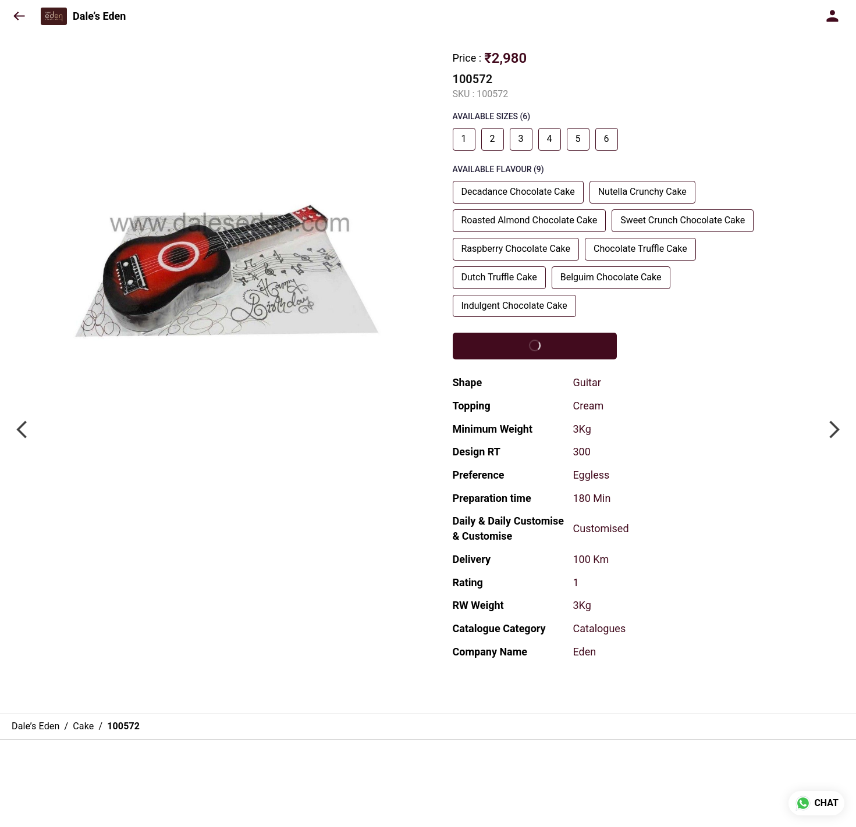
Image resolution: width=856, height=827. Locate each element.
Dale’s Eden (99, 16)
